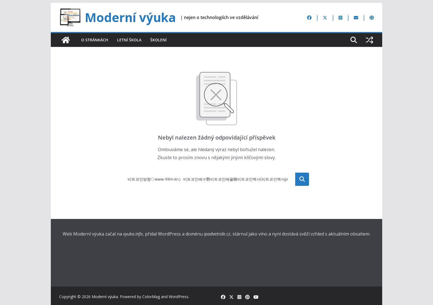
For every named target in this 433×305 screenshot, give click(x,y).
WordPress (178, 296)
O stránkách (94, 39)
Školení (158, 39)
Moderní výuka (130, 17)
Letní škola (129, 39)
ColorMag (151, 296)
